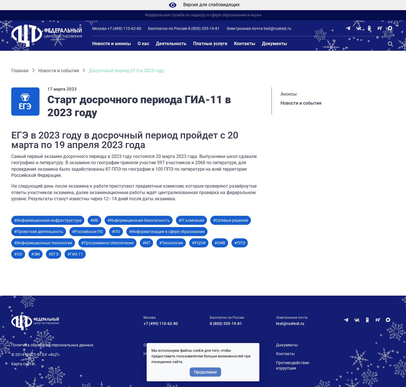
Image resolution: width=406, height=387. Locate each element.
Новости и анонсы (111, 43)
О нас (143, 43)
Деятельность (171, 43)
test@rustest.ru (277, 28)
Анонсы (289, 94)
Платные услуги (210, 43)
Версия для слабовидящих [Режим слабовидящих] (203, 5)
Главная (19, 70)
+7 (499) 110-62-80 (124, 28)
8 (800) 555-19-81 (204, 28)
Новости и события (58, 70)
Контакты (244, 43)
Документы (274, 43)
